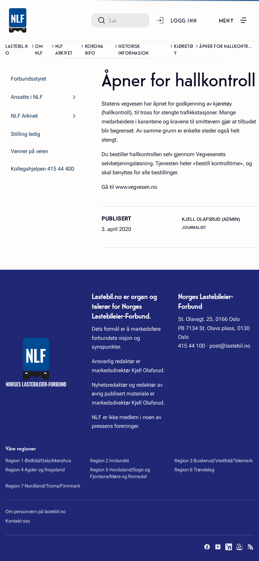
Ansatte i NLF (27, 97)
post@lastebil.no (229, 346)
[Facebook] (207, 546)
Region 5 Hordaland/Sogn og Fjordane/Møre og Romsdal (120, 473)
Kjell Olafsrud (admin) (211, 219)
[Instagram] (239, 546)
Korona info (94, 49)
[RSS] (250, 546)
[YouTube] (217, 546)
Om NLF (39, 49)
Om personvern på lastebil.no (35, 511)
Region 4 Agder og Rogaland (35, 469)
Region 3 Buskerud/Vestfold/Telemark (213, 460)
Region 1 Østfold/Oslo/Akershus (38, 460)
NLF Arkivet (64, 49)
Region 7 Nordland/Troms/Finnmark (42, 486)
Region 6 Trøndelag (194, 469)
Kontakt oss (17, 521)
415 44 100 (191, 346)
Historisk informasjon (133, 49)
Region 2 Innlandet (109, 460)
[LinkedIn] (228, 546)
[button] (233, 20)
